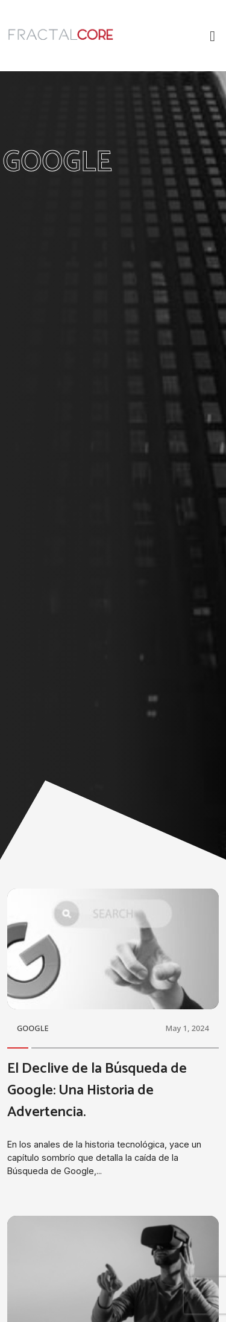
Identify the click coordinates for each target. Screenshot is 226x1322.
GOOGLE (33, 1028)
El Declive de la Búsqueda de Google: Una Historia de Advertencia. (97, 1090)
